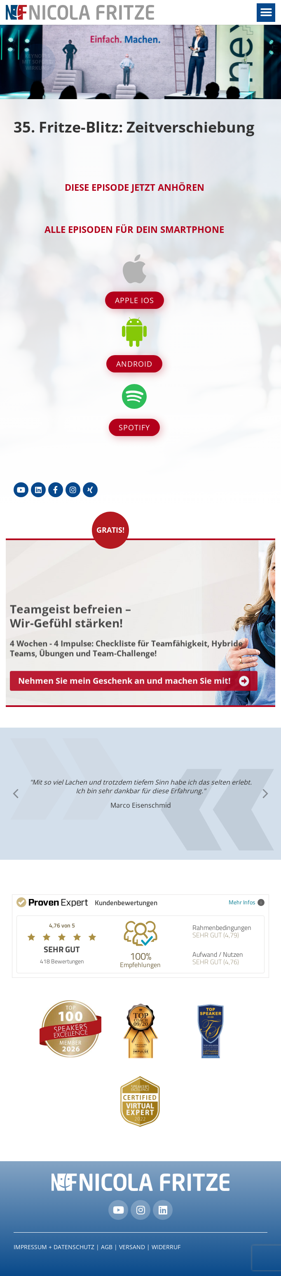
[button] (266, 12)
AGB (106, 1247)
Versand (132, 1247)
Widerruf (166, 1247)
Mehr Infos (247, 902)
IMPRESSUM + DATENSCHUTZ (54, 1247)
